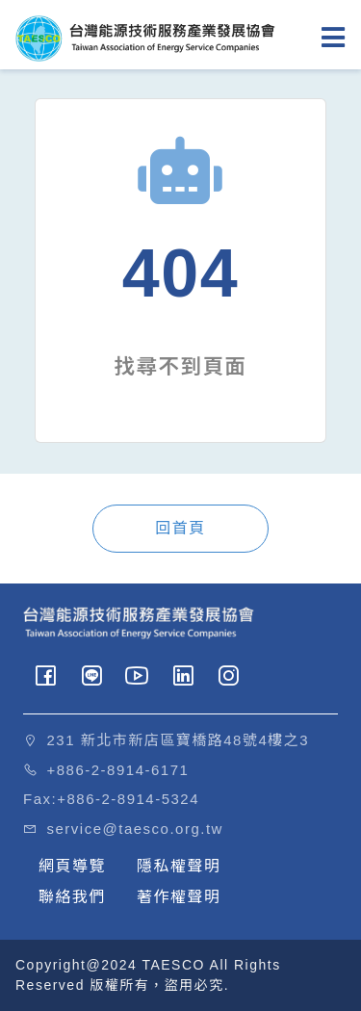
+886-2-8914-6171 (118, 770)
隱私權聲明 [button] (179, 866)
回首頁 (180, 528)
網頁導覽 (72, 866)
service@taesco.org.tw (135, 828)
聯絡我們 (72, 897)
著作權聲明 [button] (179, 897)
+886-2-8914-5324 (128, 799)
